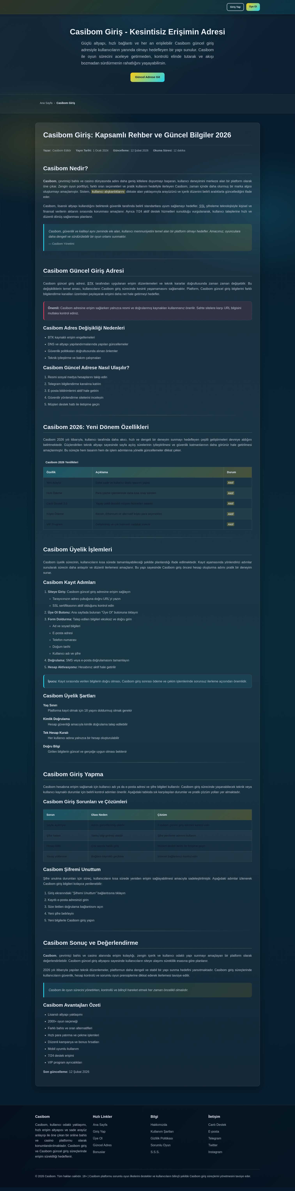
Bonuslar (99, 1155)
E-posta (213, 1135)
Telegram (214, 1142)
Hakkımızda (159, 1128)
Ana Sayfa (46, 106)
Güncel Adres (102, 1149)
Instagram (215, 1155)
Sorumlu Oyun (161, 1149)
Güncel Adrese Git (147, 80)
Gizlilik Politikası (162, 1142)
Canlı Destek (217, 1128)
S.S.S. (155, 1155)
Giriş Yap (230, 7)
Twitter (213, 1149)
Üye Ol (251, 7)
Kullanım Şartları (162, 1135)
